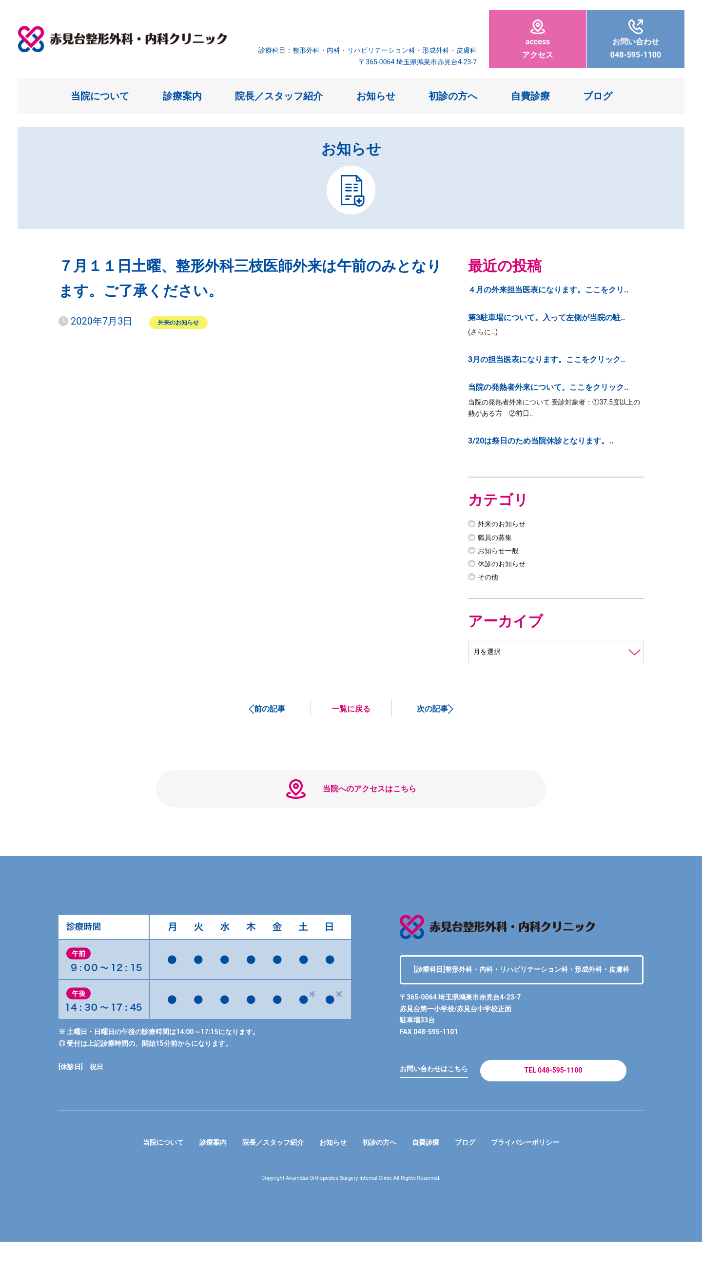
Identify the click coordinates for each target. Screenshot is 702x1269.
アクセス (537, 39)
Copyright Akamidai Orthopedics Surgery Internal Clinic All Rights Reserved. (351, 1205)
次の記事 (432, 715)
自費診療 (530, 96)
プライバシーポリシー (542, 1169)
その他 (489, 581)
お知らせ (375, 96)
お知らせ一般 (501, 555)
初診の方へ (453, 96)
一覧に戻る (351, 715)
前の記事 (269, 715)
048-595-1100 (635, 39)
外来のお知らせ (178, 322)
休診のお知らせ (505, 568)
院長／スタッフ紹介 (279, 96)
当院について (100, 96)
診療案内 (182, 96)
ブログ (597, 96)
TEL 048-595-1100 (553, 1094)
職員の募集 (497, 542)
